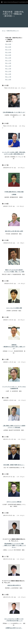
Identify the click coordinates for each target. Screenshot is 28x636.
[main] (14, 15)
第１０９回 (8, 55)
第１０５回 (8, 44)
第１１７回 (8, 76)
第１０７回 (8, 49)
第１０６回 (8, 47)
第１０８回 (8, 52)
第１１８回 (8, 79)
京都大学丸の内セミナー (13, 30)
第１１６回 (8, 74)
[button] (2, 2)
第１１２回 (8, 63)
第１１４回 (8, 68)
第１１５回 (8, 71)
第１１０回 (8, 57)
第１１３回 (8, 66)
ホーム (3, 30)
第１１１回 (8, 60)
